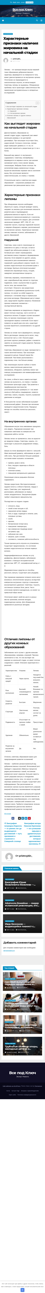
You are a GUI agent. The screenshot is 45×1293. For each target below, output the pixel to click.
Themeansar (38, 1086)
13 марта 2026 (12, 1052)
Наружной (13, 111)
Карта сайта (12, 1094)
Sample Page (15, 1091)
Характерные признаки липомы (18, 109)
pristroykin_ (17, 59)
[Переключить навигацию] (41, 20)
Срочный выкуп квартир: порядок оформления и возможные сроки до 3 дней (22, 984)
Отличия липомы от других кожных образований (19, 117)
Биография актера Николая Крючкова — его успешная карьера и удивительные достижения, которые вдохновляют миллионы (32, 833)
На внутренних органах (17, 113)
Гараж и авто (9, 1022)
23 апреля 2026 (12, 1030)
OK (22, 1290)
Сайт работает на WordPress (11, 1086)
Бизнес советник (10, 978)
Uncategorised (8, 33)
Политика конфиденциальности (27, 1094)
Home (8, 1091)
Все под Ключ (22, 9)
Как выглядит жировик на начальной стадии (22, 106)
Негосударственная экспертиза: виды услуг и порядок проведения (20, 1006)
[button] (37, 20)
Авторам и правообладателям (30, 1091)
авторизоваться (9, 950)
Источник (7, 814)
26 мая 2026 (11, 987)
